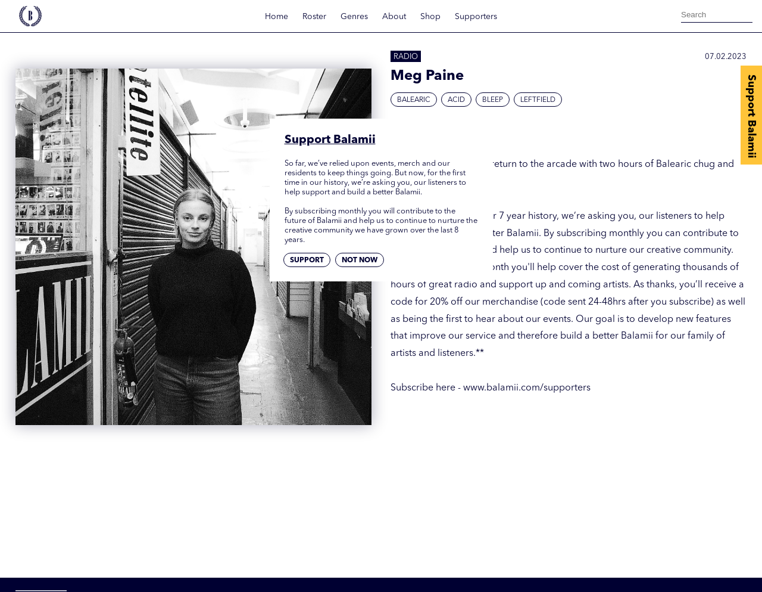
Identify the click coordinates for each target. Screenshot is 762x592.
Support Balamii (751, 116)
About (394, 17)
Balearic (413, 100)
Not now (359, 260)
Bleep (492, 100)
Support (307, 260)
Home (276, 17)
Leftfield (537, 100)
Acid (456, 100)
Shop (430, 17)
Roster (314, 17)
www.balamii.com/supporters (527, 388)
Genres (354, 17)
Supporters (476, 17)
